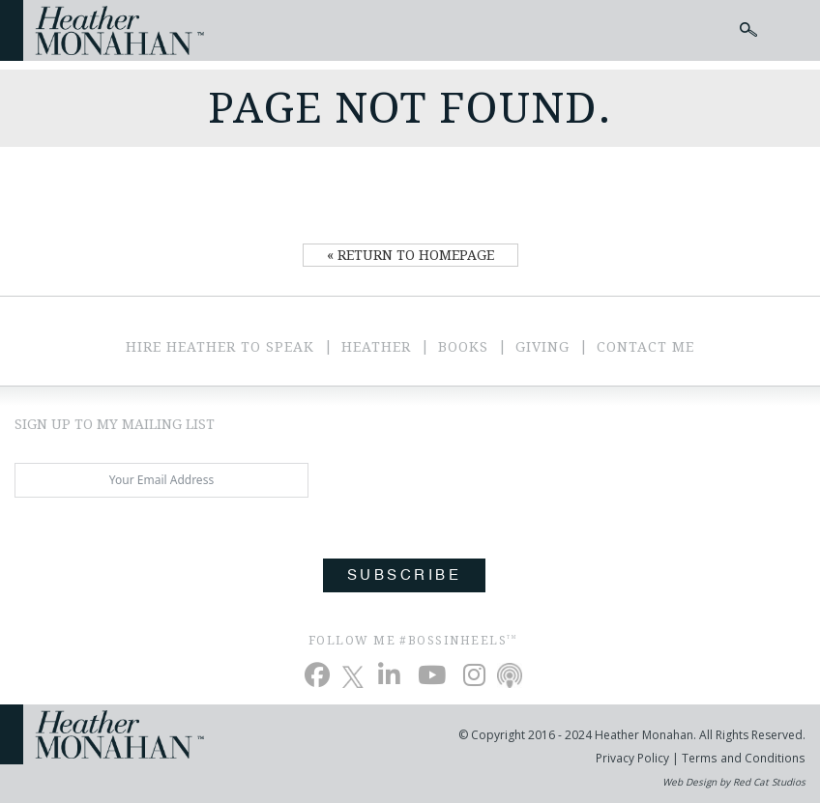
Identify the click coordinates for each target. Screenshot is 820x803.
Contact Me (645, 347)
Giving (542, 347)
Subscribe (404, 575)
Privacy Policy (634, 758)
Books (463, 347)
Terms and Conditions (743, 758)
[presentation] (161, 554)
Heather (376, 347)
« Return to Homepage (410, 255)
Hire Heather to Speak (220, 347)
